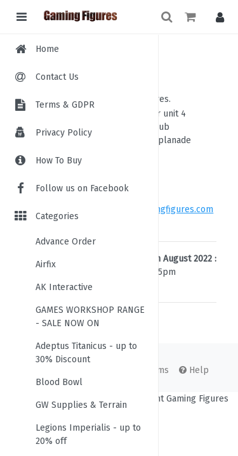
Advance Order (66, 241)
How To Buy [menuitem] (59, 160)
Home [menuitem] (47, 49)
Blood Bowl (59, 382)
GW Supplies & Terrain (81, 405)
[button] (217, 17)
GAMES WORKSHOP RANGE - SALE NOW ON (90, 317)
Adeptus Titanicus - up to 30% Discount (86, 353)
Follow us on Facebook (71, 188)
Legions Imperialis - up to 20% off (88, 434)
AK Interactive (64, 287)
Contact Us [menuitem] (57, 77)
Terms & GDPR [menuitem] (65, 104)
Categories (46, 216)
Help (194, 370)
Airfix (46, 264)
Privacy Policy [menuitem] (64, 132)
